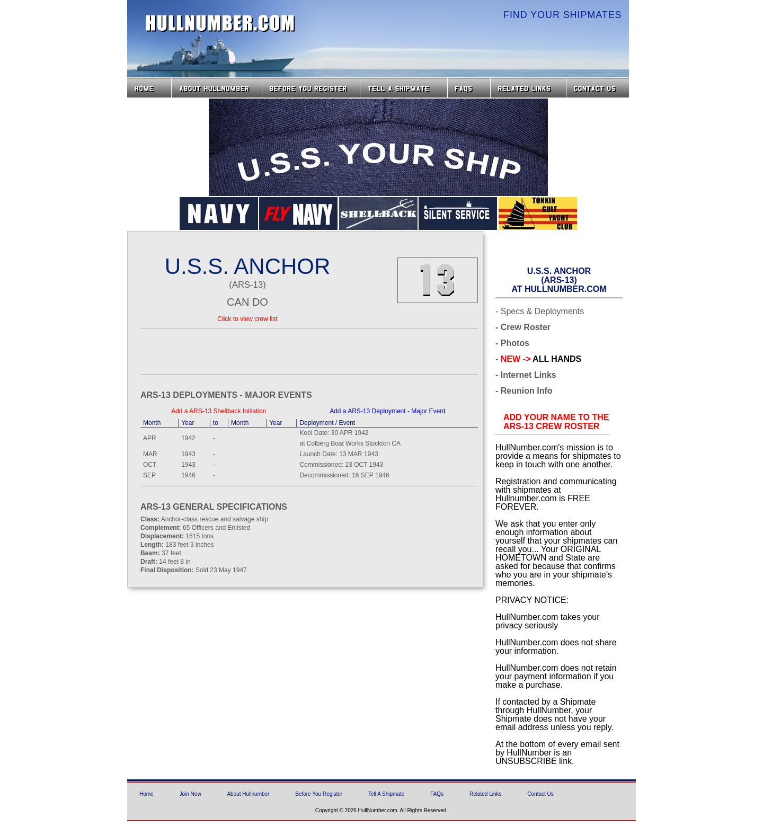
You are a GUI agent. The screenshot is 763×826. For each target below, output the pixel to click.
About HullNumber (217, 87)
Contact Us (598, 87)
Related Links (528, 87)
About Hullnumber (248, 794)
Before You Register (318, 794)
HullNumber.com (220, 23)
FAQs (469, 87)
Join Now (190, 794)
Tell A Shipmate (386, 794)
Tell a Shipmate (403, 87)
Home (149, 87)
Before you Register (311, 87)
